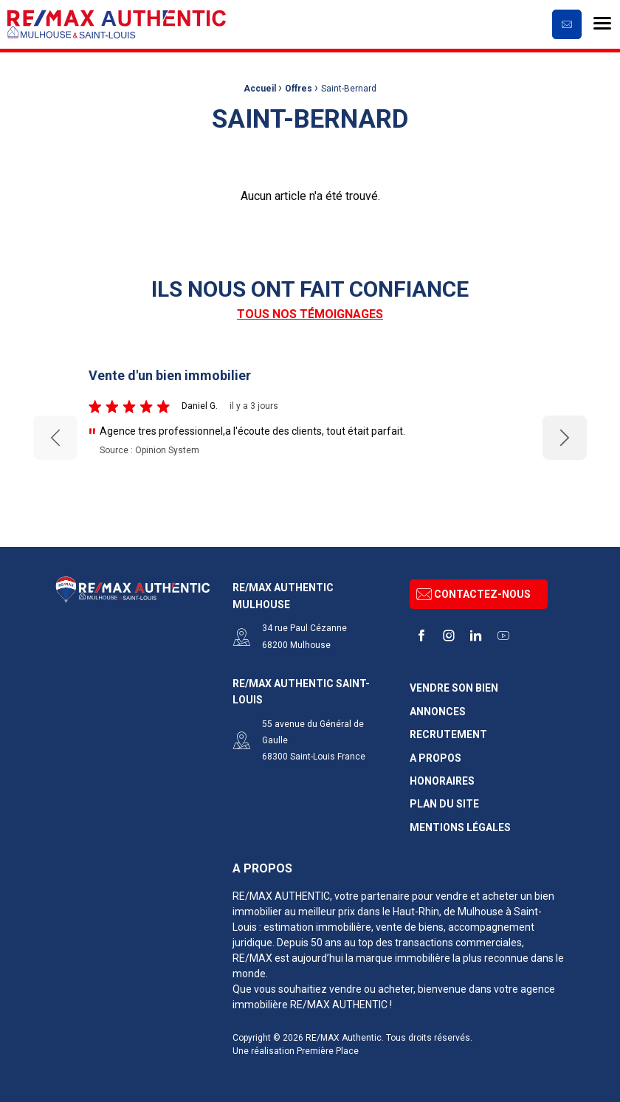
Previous (55, 437)
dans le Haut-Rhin (398, 911)
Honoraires (442, 781)
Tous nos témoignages (310, 314)
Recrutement (448, 734)
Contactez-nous (473, 594)
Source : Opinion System (149, 450)
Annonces (438, 711)
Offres (298, 88)
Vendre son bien (454, 688)
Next (565, 437)
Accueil (260, 88)
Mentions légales (460, 827)
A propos (435, 758)
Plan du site (444, 804)
